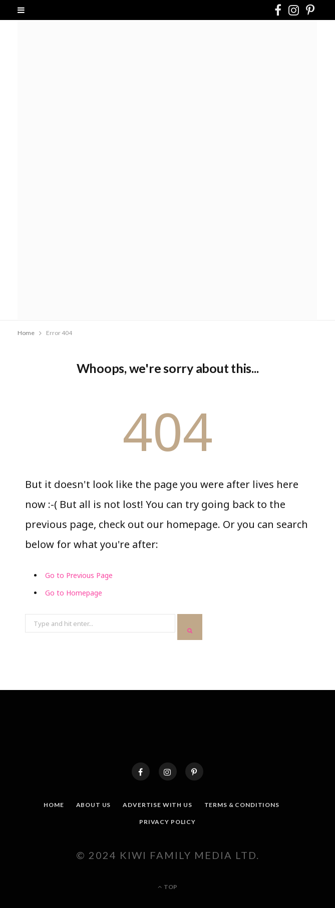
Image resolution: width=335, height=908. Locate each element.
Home (54, 804)
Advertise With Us (157, 804)
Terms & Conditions (241, 804)
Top (167, 886)
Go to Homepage (73, 593)
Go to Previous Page (79, 575)
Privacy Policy (167, 822)
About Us (93, 804)
